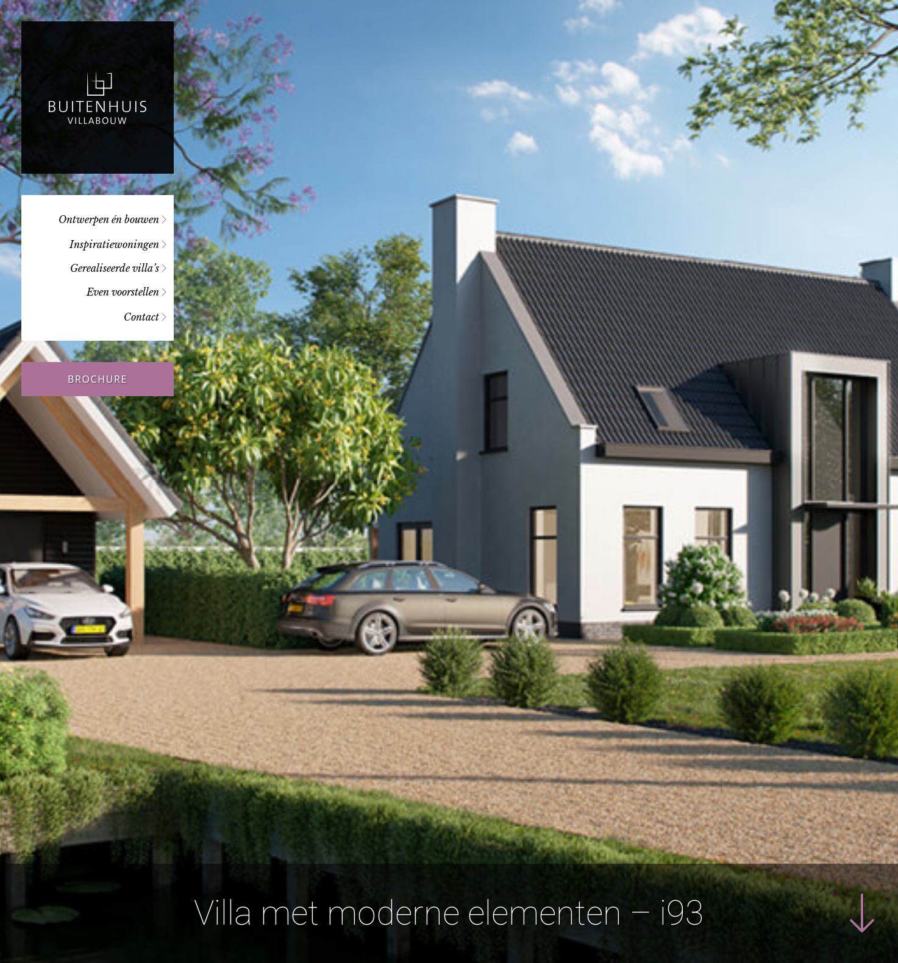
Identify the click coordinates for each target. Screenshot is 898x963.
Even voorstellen (123, 292)
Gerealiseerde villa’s (114, 268)
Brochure (97, 379)
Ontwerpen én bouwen (109, 219)
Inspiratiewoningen (114, 244)
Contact (141, 317)
